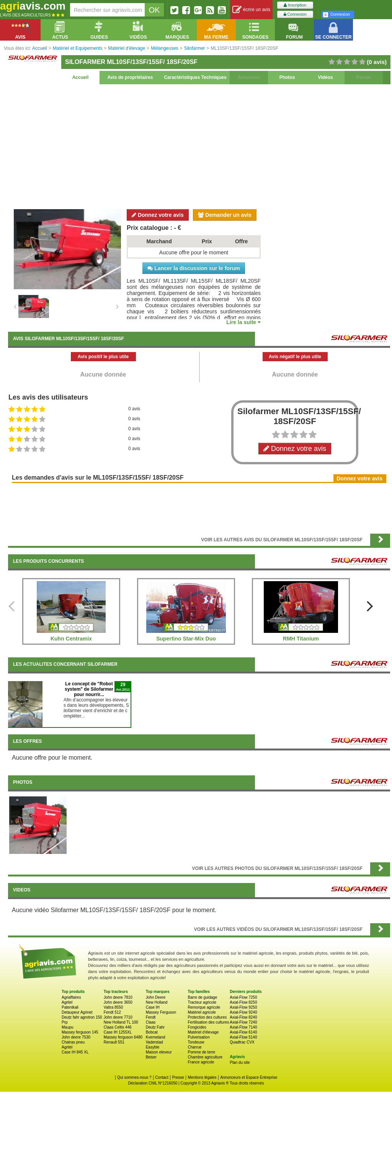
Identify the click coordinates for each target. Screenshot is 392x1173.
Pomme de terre (201, 1052)
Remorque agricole (204, 1007)
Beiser (151, 1057)
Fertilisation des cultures (208, 1022)
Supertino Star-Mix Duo (186, 639)
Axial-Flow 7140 (243, 1027)
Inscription (295, 5)
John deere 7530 (76, 1037)
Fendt (151, 1017)
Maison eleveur (159, 1052)
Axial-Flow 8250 (243, 1002)
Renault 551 (114, 1042)
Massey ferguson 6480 (123, 1037)
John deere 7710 (118, 1017)
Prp (65, 1022)
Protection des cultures (207, 1017)
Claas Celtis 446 (118, 1027)
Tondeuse (196, 1042)
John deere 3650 (118, 1002)
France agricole (201, 1062)
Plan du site (240, 1062)
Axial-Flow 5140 (243, 1037)
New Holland (157, 1002)
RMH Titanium (301, 639)
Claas (151, 1022)
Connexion (295, 14)
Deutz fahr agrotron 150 (82, 1017)
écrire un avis (251, 10)
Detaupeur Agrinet (77, 1012)
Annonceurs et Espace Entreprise (248, 1077)
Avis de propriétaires (130, 77)
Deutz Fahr (155, 1027)
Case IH (153, 1007)
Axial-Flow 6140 (243, 1032)
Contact (161, 1077)
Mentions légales (202, 1077)
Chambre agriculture (205, 1057)
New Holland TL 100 (121, 1022)
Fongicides (197, 1027)
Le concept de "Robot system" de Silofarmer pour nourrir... (89, 689)
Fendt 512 (112, 1012)
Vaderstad (154, 1042)
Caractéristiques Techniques (195, 77)
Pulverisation (198, 1037)
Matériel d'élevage (203, 1032)
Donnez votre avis (158, 215)
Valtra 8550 (113, 1007)
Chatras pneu (73, 1042)
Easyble (153, 1047)
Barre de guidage (202, 997)
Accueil (80, 77)
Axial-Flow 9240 (243, 1012)
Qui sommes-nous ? (134, 1077)
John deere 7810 (118, 997)
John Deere (156, 997)
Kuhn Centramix (71, 639)
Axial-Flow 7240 (243, 1022)
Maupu (68, 1027)
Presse (178, 1077)
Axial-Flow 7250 (243, 997)
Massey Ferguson (161, 1012)
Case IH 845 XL (75, 1052)
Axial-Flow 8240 (243, 1017)
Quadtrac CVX (242, 1042)
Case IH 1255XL (118, 1032)
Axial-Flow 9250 (243, 1007)
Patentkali (70, 1007)
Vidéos (325, 77)
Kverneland (155, 1037)
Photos (287, 77)
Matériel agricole (202, 1012)
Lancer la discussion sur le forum (193, 268)
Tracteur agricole (202, 1002)
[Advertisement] (199, 145)
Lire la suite (243, 322)
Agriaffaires (71, 997)
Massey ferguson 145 (80, 1032)
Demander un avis (225, 215)
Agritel (67, 1002)
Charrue (194, 1047)
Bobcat (152, 1032)
